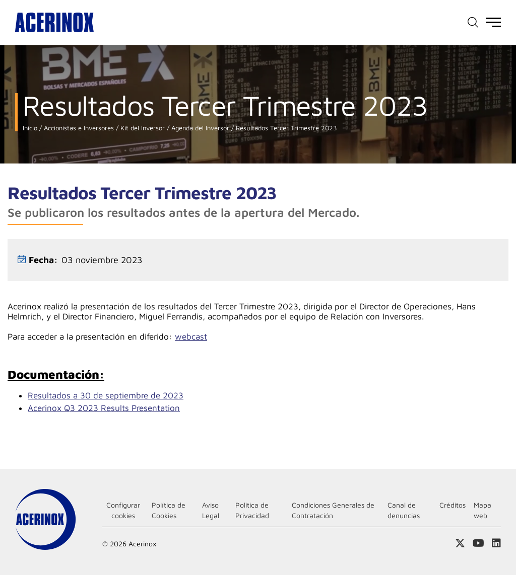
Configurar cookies (123, 510)
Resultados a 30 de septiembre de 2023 (105, 395)
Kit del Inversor (141, 128)
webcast (191, 337)
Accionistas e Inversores (78, 128)
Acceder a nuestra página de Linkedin (496, 543)
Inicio (30, 128)
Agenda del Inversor (199, 128)
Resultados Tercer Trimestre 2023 (285, 128)
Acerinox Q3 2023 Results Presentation (104, 408)
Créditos (452, 505)
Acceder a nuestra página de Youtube (478, 543)
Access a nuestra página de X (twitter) (460, 543)
